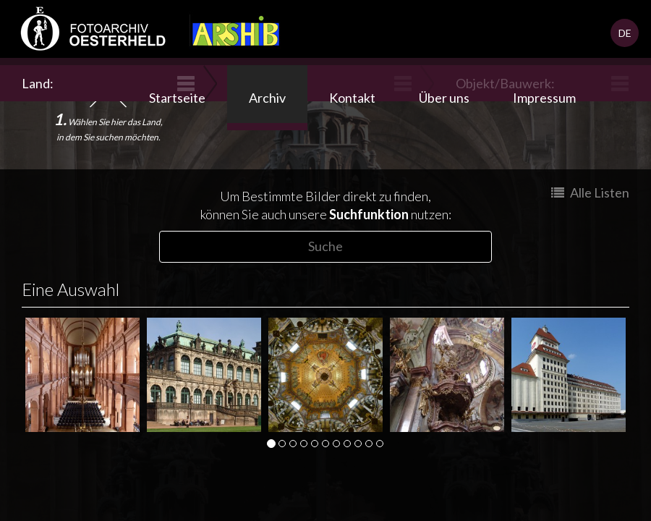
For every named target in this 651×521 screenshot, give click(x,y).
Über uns (444, 98)
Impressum (544, 98)
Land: (39, 83)
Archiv (267, 98)
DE (624, 33)
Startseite (177, 98)
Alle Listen (590, 192)
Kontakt (352, 98)
